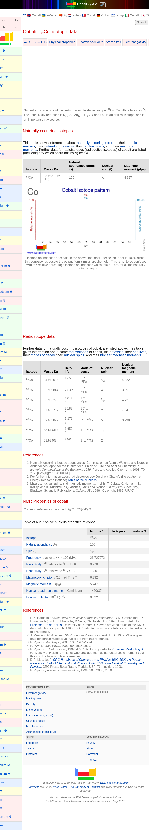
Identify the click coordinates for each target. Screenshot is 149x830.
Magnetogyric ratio (52, 591)
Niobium (8, 653)
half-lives (50, 348)
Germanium (11, 395)
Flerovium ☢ (11, 352)
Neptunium (10, 627)
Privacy (97, 766)
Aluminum (9, 67)
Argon (7, 93)
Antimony (9, 85)
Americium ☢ (12, 76)
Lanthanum (10, 498)
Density (44, 727)
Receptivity (46, 571)
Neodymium (11, 610)
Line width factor (50, 617)
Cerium (8, 222)
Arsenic (8, 102)
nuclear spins (118, 146)
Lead (6, 515)
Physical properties (75, 42)
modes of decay (79, 348)
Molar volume (47, 733)
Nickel (7, 636)
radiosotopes (100, 345)
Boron (7, 162)
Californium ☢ (12, 205)
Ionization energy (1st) (52, 739)
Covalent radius (48, 744)
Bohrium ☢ (10, 154)
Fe (7, 20)
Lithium (8, 524)
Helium (7, 429)
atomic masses (47, 146)
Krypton (8, 489)
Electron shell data (104, 42)
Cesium (8, 231)
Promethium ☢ (13, 765)
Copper (8, 274)
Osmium (8, 687)
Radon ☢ (9, 791)
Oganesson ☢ (12, 679)
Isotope (44, 541)
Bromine (8, 171)
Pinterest (44, 778)
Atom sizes (126, 42)
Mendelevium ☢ (14, 575)
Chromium (10, 248)
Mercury (8, 584)
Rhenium (9, 799)
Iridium (7, 472)
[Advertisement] (92, 78)
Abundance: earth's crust (54, 755)
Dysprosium (11, 308)
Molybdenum (12, 592)
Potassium (10, 747)
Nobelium (9, 670)
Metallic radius (48, 750)
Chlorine (8, 240)
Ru (7, 27)
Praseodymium (13, 756)
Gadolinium (10, 377)
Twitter (43, 772)
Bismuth (8, 145)
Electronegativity (49, 716)
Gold (6, 403)
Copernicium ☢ (13, 266)
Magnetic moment (51, 601)
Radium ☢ (10, 782)
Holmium (9, 438)
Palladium (9, 704)
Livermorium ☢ (13, 532)
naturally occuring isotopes (110, 143)
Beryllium (9, 136)
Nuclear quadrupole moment (59, 607)
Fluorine (8, 360)
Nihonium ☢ (11, 644)
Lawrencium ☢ (13, 507)
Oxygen (8, 696)
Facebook (45, 766)
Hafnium (8, 412)
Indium (7, 455)
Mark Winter (70, 810)
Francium (9, 369)
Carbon (8, 214)
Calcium (8, 196)
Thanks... (98, 783)
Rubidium (9, 825)
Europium (9, 334)
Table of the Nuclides (105, 476)
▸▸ (37, 14)
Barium (8, 119)
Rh (18, 27)
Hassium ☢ (10, 421)
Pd (30, 27)
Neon (6, 618)
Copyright (99, 778)
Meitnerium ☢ (12, 567)
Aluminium (10, 59)
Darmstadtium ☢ (14, 291)
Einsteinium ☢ (12, 317)
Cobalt (7, 257)
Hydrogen (9, 446)
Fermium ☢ (11, 343)
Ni (29, 20)
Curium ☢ (9, 283)
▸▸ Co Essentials (48, 42)
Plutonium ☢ (11, 730)
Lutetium (9, 541)
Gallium (8, 386)
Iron (5, 481)
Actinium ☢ (10, 50)
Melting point (47, 722)
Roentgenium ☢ (14, 816)
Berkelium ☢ (11, 128)
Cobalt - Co (94, 4)
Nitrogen (8, 661)
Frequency (46, 560)
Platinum (9, 721)
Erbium (8, 326)
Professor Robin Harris (79, 645)
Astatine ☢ (10, 111)
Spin (42, 554)
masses (139, 345)
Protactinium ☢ (13, 773)
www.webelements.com (120, 806)
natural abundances (83, 146)
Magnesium (11, 549)
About (96, 772)
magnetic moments (50, 150)
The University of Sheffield (95, 810)
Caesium (9, 188)
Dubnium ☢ (11, 300)
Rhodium (9, 808)
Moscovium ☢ (12, 601)
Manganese (11, 558)
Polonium (9, 739)
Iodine (7, 463)
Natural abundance (53, 547)
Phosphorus (11, 713)
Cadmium (9, 179)
